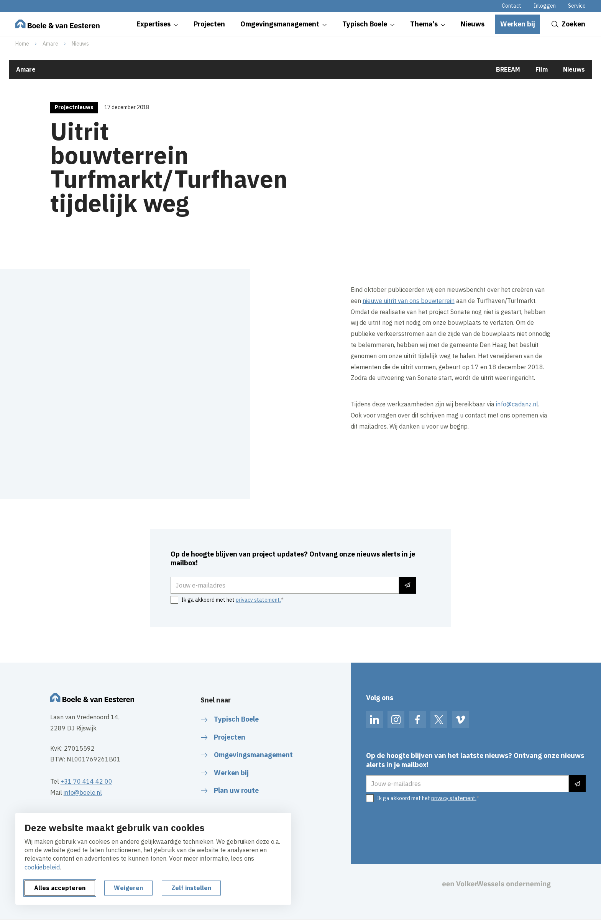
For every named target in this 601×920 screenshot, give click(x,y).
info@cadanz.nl (517, 404)
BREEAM (508, 69)
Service (577, 5)
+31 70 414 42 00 (86, 781)
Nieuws (80, 43)
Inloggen (545, 5)
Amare (50, 43)
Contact (511, 5)
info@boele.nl (83, 792)
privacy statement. (258, 599)
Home (22, 43)
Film (541, 69)
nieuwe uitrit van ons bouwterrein (409, 300)
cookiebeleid (42, 867)
